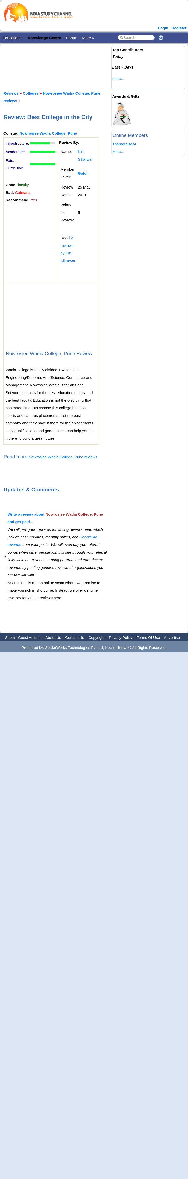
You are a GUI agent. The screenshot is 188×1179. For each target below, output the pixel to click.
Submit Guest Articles (23, 637)
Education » (13, 38)
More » (88, 38)
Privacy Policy (120, 637)
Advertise (172, 637)
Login (163, 28)
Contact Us (74, 637)
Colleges (31, 93)
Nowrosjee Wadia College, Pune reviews (63, 457)
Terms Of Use (148, 637)
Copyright (96, 637)
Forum (71, 38)
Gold (82, 173)
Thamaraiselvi (124, 144)
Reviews (11, 93)
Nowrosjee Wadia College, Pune (48, 133)
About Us (53, 637)
